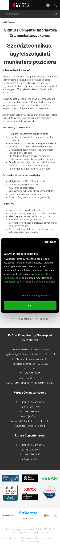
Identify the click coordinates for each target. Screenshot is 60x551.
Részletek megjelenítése (36, 295)
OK (30, 305)
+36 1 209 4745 (32, 406)
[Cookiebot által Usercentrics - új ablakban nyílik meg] (42, 243)
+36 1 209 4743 (32, 449)
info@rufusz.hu (30, 459)
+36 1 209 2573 (30, 368)
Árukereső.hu (28, 518)
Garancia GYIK (30, 313)
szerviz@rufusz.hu (30, 416)
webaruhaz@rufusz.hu (30, 378)
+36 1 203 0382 (39, 364)
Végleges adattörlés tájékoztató (30, 319)
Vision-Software (34, 538)
